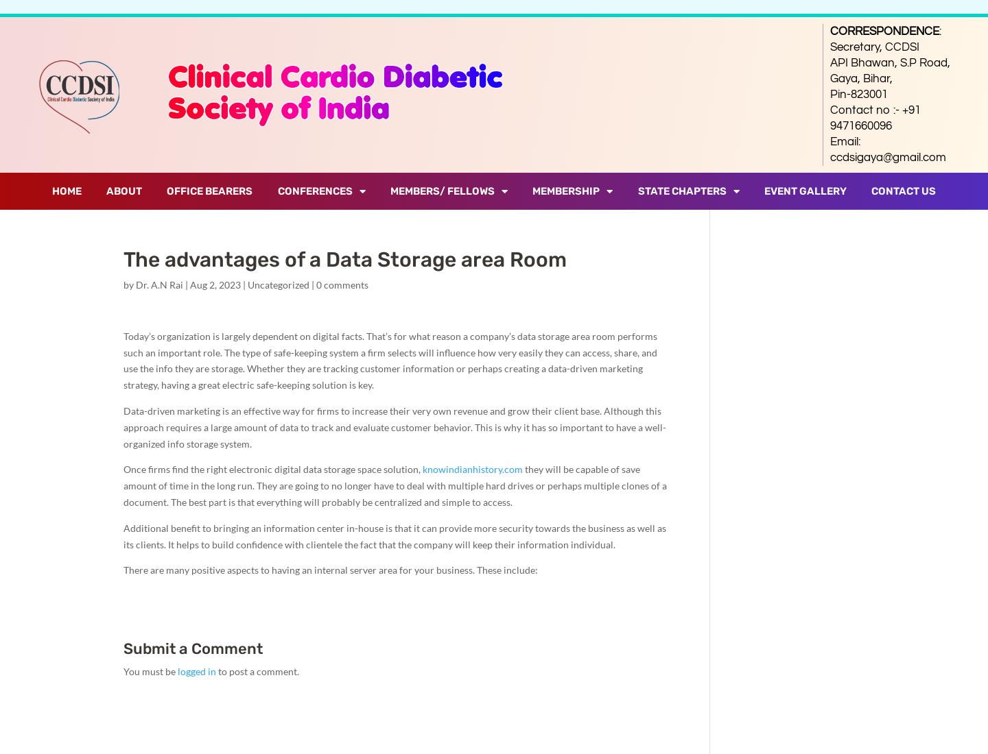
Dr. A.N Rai (159, 285)
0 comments (342, 285)
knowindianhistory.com (473, 469)
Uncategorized (278, 285)
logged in (197, 671)
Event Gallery (805, 191)
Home (67, 191)
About (124, 191)
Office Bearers (209, 191)
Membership (572, 192)
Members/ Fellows (449, 192)
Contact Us (903, 191)
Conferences (322, 192)
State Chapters (689, 192)
